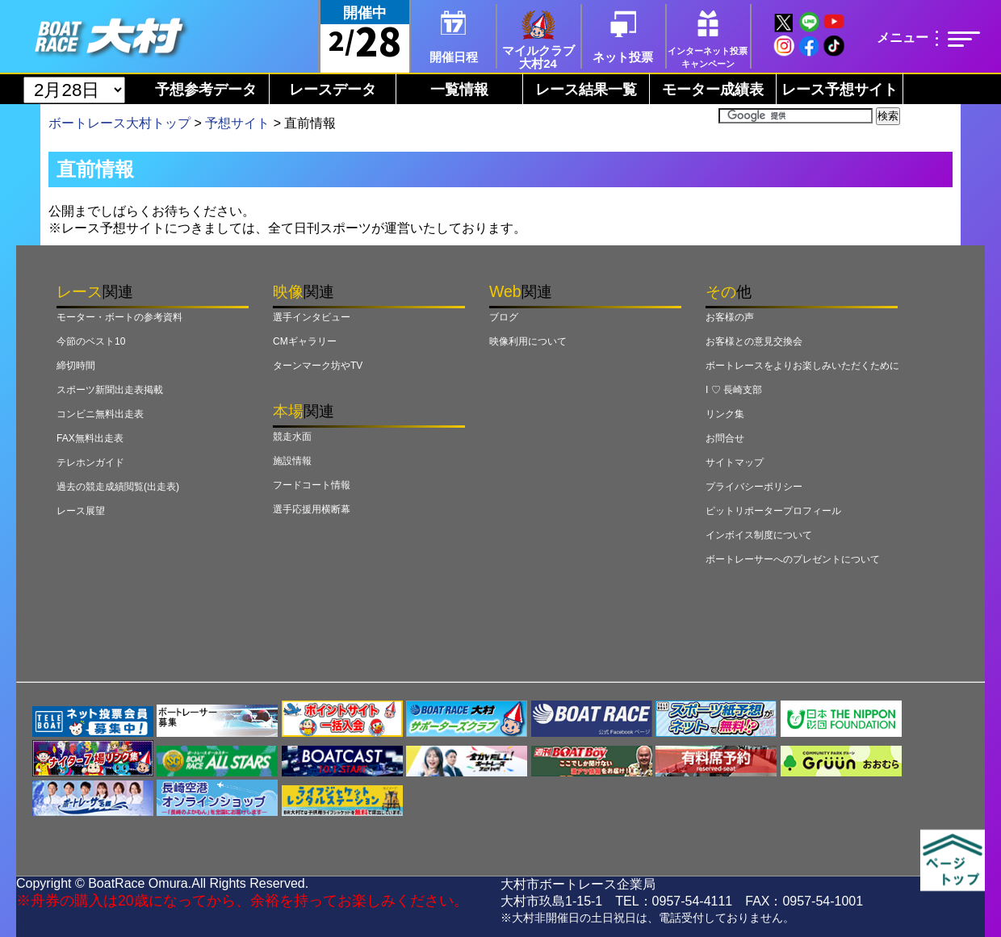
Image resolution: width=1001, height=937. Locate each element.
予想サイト (237, 123)
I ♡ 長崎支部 (734, 389)
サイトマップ (735, 462)
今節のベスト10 (91, 341)
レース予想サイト (839, 90)
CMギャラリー (305, 341)
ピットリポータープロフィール (773, 511)
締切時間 (76, 365)
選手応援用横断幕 (311, 509)
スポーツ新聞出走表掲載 (110, 389)
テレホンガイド (90, 462)
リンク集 (725, 414)
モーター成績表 (713, 90)
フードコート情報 (311, 485)
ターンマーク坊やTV (317, 365)
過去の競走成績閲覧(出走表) (118, 486)
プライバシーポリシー (754, 486)
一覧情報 (459, 90)
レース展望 (81, 511)
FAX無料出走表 (90, 438)
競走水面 (292, 436)
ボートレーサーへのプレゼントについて (793, 559)
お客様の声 (730, 317)
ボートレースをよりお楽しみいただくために (802, 365)
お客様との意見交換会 (754, 341)
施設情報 (292, 460)
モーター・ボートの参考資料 (119, 317)
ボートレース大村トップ (119, 123)
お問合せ (725, 438)
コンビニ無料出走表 (100, 414)
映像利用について (528, 341)
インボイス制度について (759, 535)
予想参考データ (206, 90)
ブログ (503, 317)
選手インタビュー (311, 317)
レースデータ (332, 90)
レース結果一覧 (586, 90)
